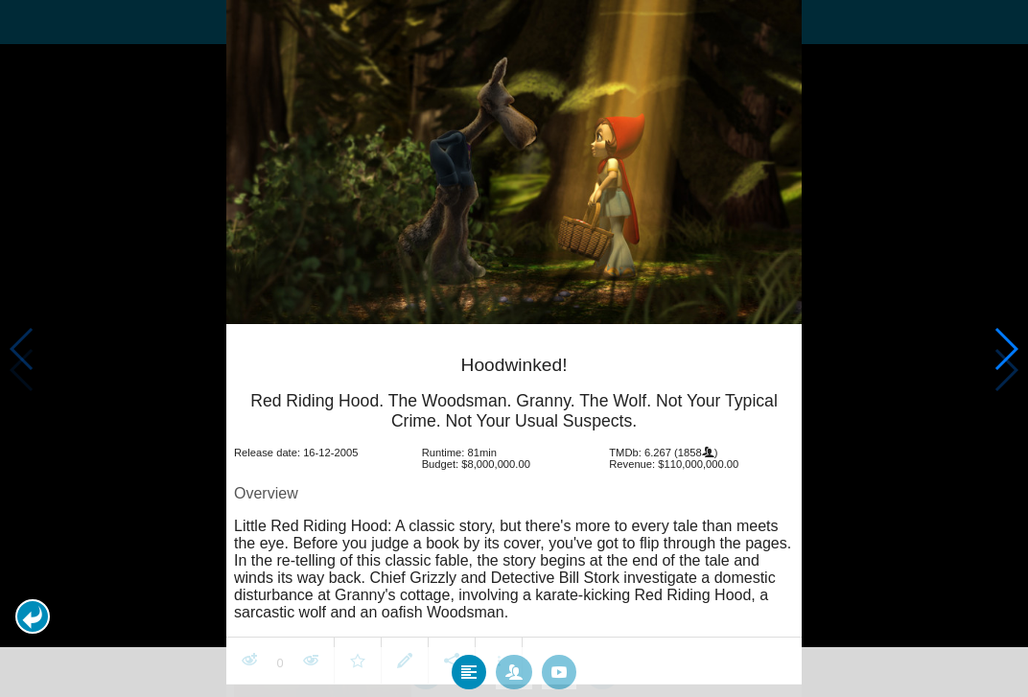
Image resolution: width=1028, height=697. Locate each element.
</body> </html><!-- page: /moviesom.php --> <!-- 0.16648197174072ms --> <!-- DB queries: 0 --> (514, 348)
